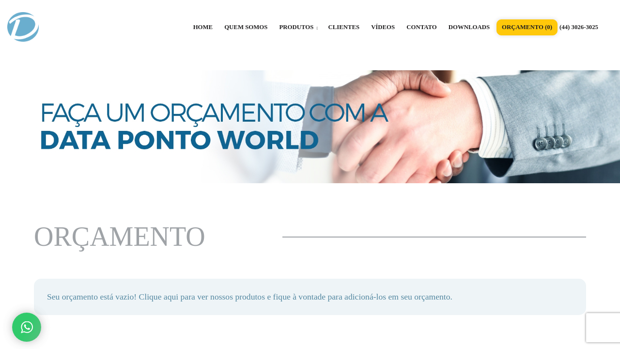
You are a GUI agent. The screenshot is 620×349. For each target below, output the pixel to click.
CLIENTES (343, 27)
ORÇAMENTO (527, 27)
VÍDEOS (383, 27)
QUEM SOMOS (245, 27)
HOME (203, 27)
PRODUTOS (298, 27)
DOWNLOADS (469, 27)
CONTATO (421, 27)
